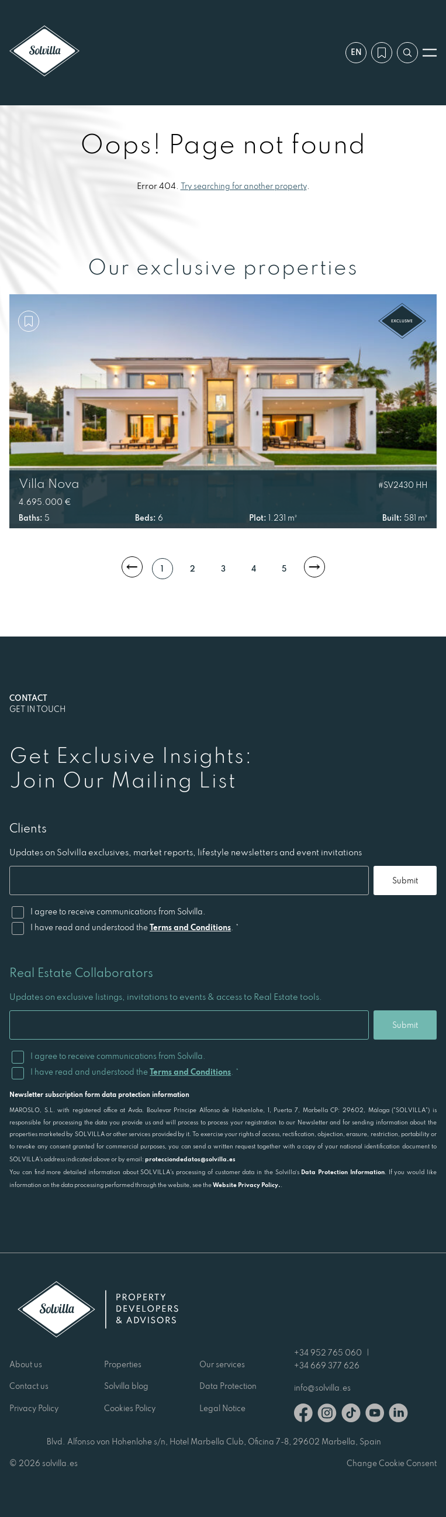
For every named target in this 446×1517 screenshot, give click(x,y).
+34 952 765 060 (328, 1352)
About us (25, 1364)
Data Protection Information (343, 1172)
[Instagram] (327, 1415)
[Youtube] (374, 1415)
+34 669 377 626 (326, 1365)
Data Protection (228, 1386)
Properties (122, 1364)
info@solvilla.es (322, 1387)
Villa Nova (49, 483)
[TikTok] (351, 1415)
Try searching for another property (244, 186)
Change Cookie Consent (392, 1463)
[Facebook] (303, 1415)
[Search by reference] (407, 52)
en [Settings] (356, 52)
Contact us (29, 1386)
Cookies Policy (129, 1408)
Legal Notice (222, 1408)
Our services (222, 1364)
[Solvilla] (44, 52)
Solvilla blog (126, 1386)
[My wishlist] (381, 52)
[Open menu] (430, 53)
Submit (405, 880)
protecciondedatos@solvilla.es (190, 1159)
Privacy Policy (33, 1408)
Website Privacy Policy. (247, 1185)
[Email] (189, 880)
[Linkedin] (398, 1415)
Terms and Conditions (190, 927)
